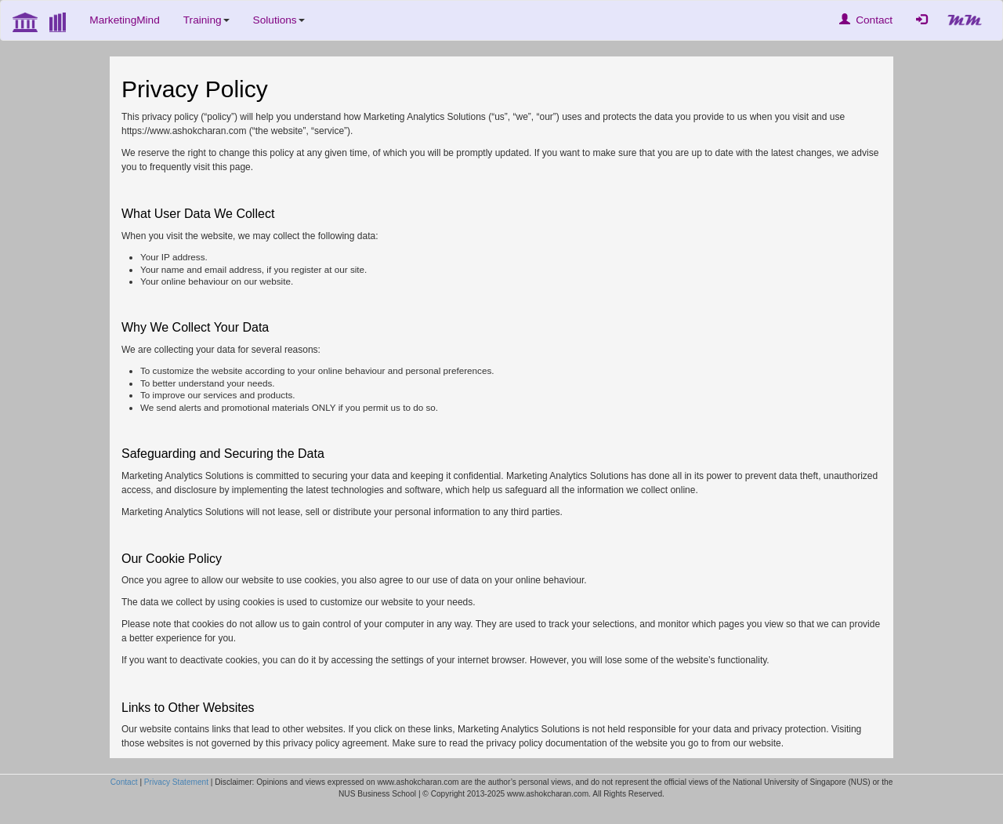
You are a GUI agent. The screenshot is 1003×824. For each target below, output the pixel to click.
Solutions (279, 20)
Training (206, 20)
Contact (866, 20)
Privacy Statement (176, 782)
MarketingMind (124, 20)
